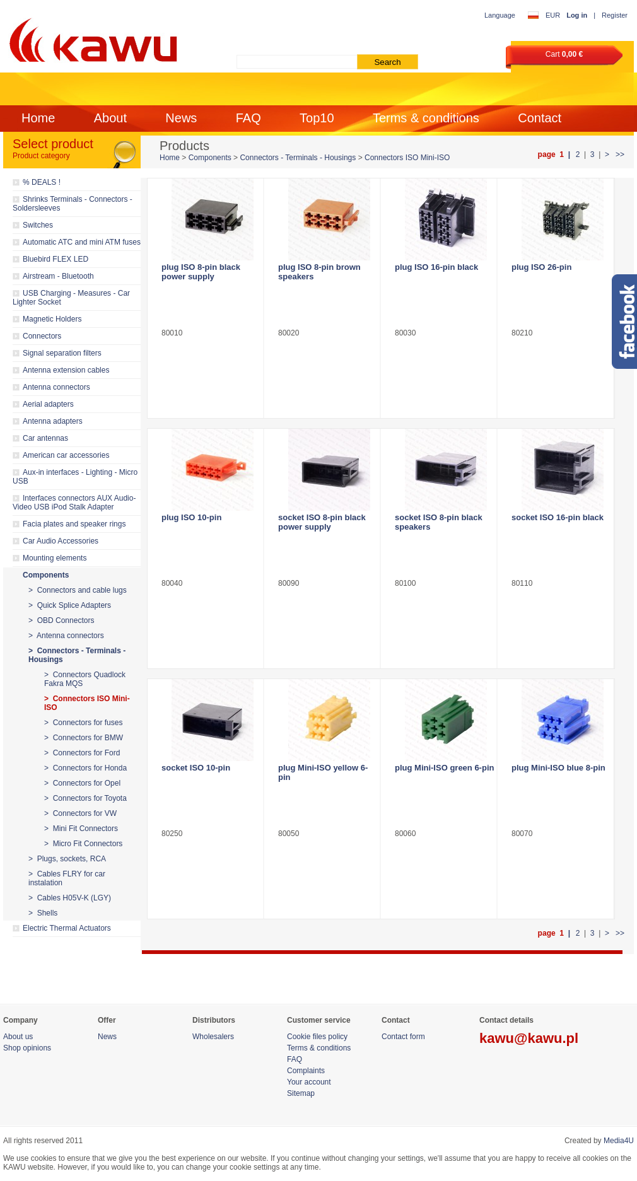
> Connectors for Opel (82, 783)
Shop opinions (27, 1048)
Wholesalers (213, 1036)
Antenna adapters (53, 421)
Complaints (306, 1070)
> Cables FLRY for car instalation (66, 878)
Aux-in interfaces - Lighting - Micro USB (75, 477)
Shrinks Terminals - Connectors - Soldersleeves (72, 203)
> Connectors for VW (80, 813)
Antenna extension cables (66, 370)
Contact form (403, 1036)
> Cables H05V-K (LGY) (69, 897)
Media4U (619, 1140)
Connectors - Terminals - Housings (298, 157)
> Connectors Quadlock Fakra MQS (85, 679)
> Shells (42, 913)
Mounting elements (54, 558)
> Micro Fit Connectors (83, 843)
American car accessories (66, 455)
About (110, 118)
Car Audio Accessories (60, 541)
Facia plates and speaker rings (74, 524)
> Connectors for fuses (83, 722)
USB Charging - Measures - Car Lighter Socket (71, 297)
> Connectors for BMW (83, 737)
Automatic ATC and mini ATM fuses (82, 242)
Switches (38, 225)
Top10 (317, 118)
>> (619, 154)
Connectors (42, 336)
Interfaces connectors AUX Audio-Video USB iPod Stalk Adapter (74, 502)
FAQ (248, 118)
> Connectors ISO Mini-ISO (87, 703)
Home (38, 118)
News (181, 118)
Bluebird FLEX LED (55, 259)
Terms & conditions (426, 118)
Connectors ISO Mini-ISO (407, 157)
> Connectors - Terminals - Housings (77, 655)
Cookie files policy (317, 1036)
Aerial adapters (48, 404)
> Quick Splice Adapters (69, 605)
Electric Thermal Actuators (67, 928)
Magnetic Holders (52, 319)
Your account (309, 1082)
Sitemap (301, 1093)
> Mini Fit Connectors (81, 828)
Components (46, 575)
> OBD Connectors (61, 620)
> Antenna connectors (66, 635)
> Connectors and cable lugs (77, 590)
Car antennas (45, 438)
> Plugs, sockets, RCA (67, 858)
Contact (539, 118)
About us (18, 1036)
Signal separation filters (62, 353)
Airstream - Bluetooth (58, 276)
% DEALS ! (42, 182)
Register (615, 15)
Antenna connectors (56, 387)
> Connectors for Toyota (85, 798)
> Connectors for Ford (82, 752)
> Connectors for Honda (85, 768)
